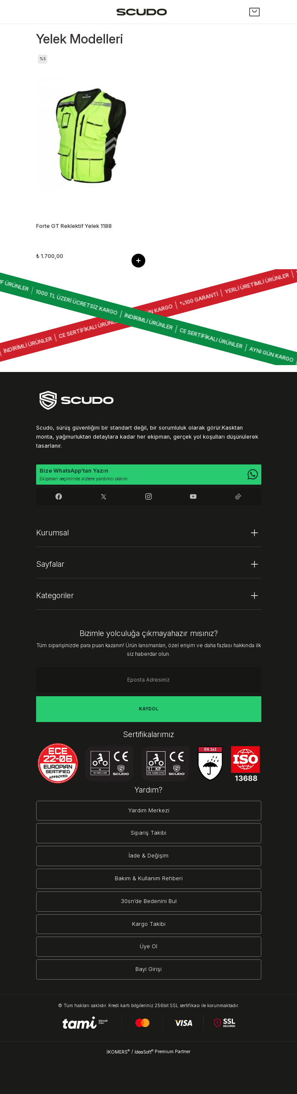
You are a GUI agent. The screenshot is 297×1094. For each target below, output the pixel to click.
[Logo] (141, 11)
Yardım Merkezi (148, 810)
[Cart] (254, 12)
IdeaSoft (144, 1051)
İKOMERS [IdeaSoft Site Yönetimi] (118, 1051)
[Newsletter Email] (148, 680)
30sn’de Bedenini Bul (149, 901)
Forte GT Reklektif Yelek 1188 (74, 226)
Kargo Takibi (148, 924)
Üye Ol (148, 946)
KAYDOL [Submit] (148, 708)
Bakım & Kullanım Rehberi (149, 878)
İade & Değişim (148, 855)
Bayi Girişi (148, 969)
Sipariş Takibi (148, 833)
